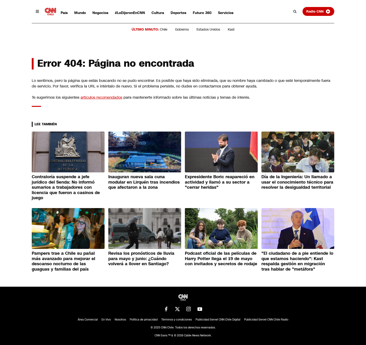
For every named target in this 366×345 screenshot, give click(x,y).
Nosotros (120, 319)
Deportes (178, 12)
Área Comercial (88, 319)
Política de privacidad (144, 319)
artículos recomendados (101, 97)
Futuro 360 (202, 12)
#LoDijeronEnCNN (130, 12)
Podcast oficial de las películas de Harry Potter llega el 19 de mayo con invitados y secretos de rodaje (221, 258)
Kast (231, 29)
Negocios (100, 12)
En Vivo (106, 319)
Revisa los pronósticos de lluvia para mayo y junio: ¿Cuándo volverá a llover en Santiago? (141, 258)
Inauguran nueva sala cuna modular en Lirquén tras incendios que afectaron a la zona (144, 182)
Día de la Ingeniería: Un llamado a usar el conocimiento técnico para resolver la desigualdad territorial (297, 182)
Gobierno (182, 29)
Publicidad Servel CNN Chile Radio (266, 319)
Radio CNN (318, 11)
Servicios (225, 12)
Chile (163, 29)
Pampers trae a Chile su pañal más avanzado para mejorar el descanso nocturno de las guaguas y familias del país (63, 261)
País (64, 12)
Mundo (80, 12)
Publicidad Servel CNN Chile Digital (218, 319)
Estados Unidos (208, 29)
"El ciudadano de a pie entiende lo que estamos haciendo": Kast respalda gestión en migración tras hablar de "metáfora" (297, 261)
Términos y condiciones (176, 319)
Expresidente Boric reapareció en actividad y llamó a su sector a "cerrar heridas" (219, 182)
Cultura (157, 12)
